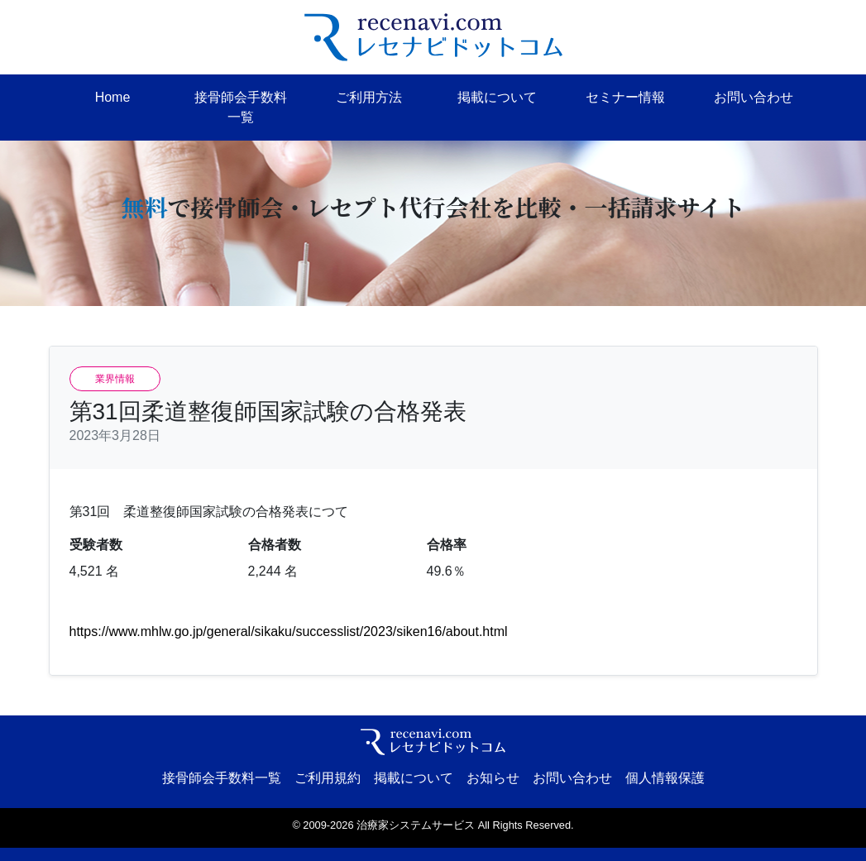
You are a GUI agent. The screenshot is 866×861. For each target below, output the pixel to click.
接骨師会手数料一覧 (240, 107)
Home (113, 97)
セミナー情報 (625, 97)
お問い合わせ (753, 97)
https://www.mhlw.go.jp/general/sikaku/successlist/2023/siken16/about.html (288, 631)
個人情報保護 (665, 778)
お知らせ (492, 778)
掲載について (497, 97)
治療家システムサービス (415, 825)
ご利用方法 (369, 97)
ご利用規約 (327, 778)
